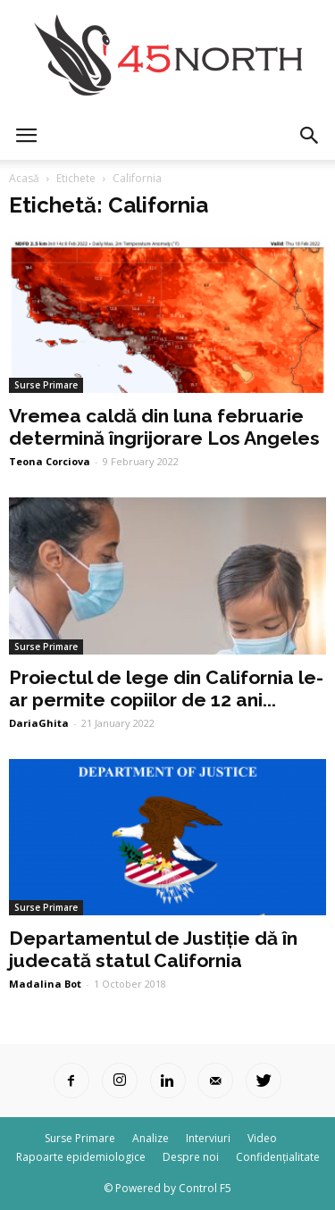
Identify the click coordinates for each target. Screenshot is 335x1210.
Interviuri (208, 1138)
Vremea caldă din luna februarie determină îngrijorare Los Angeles (164, 427)
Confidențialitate (278, 1156)
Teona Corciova (49, 461)
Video (262, 1138)
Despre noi (191, 1156)
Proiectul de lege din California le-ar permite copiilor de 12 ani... (166, 688)
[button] (310, 136)
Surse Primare (46, 385)
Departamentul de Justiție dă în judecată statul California (153, 949)
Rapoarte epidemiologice (81, 1156)
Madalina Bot (45, 983)
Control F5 (205, 1188)
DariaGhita (39, 723)
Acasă (24, 178)
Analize (150, 1138)
